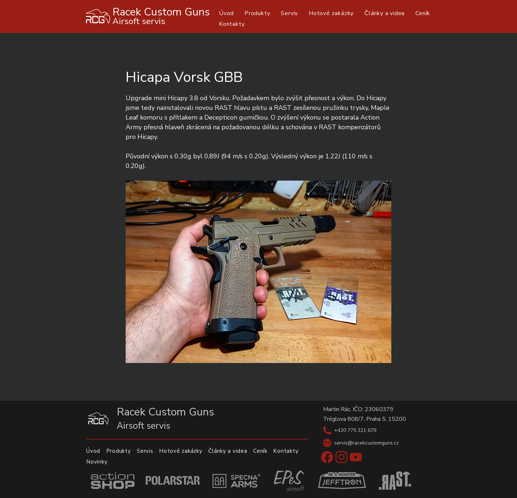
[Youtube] (356, 457)
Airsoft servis (138, 21)
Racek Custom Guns (161, 12)
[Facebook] (327, 457)
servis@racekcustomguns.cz (366, 442)
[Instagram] (341, 457)
